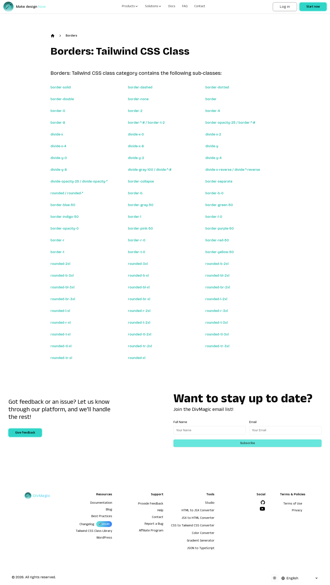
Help (160, 510)
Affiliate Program (151, 531)
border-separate (218, 181)
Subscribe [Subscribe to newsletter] (247, 443)
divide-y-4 (213, 158)
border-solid (61, 87)
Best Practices (101, 516)
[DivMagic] (28, 7)
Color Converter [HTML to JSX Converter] (203, 533)
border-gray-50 (140, 205)
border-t (57, 252)
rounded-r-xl (61, 323)
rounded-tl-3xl (217, 334)
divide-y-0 (59, 158)
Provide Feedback (150, 504)
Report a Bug (154, 524)
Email (253, 422)
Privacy (297, 510)
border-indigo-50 (65, 217)
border (211, 99)
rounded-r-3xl (216, 311)
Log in (285, 7)
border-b (135, 193)
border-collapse (141, 181)
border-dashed (140, 87)
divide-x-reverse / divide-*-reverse (232, 170)
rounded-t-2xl (139, 323)
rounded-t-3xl (216, 323)
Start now (313, 7)
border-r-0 (136, 240)
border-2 (135, 111)
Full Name (180, 422)
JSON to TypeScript (200, 548)
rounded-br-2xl (217, 287)
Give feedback (25, 433)
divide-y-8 (59, 170)
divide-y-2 (136, 158)
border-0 (58, 111)
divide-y (211, 146)
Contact (199, 6)
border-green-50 (219, 205)
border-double (62, 99)
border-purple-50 (219, 228)
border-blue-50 (63, 205)
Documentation (101, 503)
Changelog (87, 524)
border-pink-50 (140, 228)
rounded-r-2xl (139, 311)
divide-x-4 (58, 146)
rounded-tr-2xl (140, 346)
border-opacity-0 (65, 228)
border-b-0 (214, 193)
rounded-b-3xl (62, 275)
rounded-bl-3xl (63, 287)
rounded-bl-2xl (217, 275)
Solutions (153, 6)
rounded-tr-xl (61, 358)
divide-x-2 (213, 134)
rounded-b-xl (138, 275)
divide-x (57, 134)
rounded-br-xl (139, 299)
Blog (109, 510)
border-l (134, 217)
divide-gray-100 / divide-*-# (150, 170)
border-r (57, 240)
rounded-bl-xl (139, 287)
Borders (71, 35)
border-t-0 (136, 252)
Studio (209, 503)
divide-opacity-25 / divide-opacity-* (79, 181)
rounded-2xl (60, 264)
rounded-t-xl (61, 334)
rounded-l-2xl (216, 299)
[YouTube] (262, 509)
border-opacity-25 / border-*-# (230, 123)
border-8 (58, 123)
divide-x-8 (136, 146)
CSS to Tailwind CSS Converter (192, 525)
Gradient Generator (200, 541)
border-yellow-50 (219, 252)
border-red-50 (217, 240)
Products (130, 6)
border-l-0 (213, 217)
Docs (171, 6)
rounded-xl (136, 358)
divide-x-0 (136, 134)
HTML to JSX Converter (198, 510)
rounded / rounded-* (67, 193)
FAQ (185, 6)
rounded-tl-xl (61, 346)
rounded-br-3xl (63, 299)
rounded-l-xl (60, 311)
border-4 (212, 111)
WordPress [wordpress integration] (104, 538)
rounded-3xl (138, 264)
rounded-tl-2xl (139, 334)
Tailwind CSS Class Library (94, 531)
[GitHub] (262, 502)
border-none (138, 99)
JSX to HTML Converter (198, 518)
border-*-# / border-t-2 (146, 123)
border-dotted (217, 87)
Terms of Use (292, 504)
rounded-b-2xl (217, 264)
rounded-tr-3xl (217, 346)
